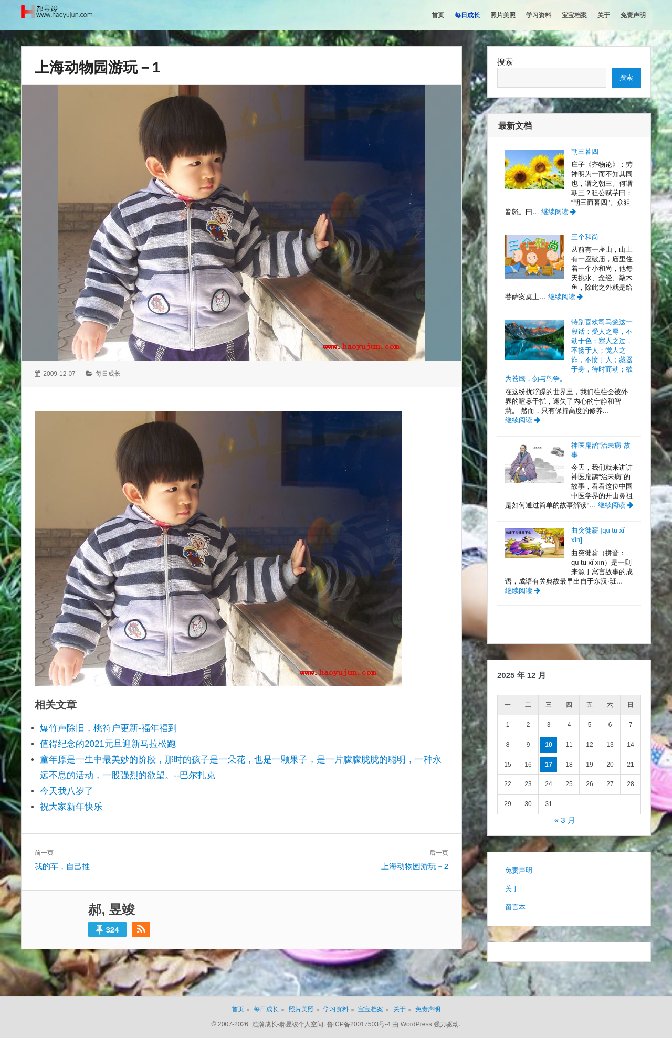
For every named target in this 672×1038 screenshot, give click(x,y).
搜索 (505, 61)
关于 (512, 889)
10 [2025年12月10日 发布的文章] (548, 744)
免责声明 (518, 870)
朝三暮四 (584, 151)
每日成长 (108, 373)
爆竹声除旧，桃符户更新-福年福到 (108, 728)
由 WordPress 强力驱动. (426, 1024)
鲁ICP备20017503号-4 (359, 1024)
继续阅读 (558, 212)
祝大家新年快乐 (71, 807)
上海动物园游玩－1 (98, 67)
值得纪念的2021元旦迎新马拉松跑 (108, 744)
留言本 (515, 907)
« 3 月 (564, 819)
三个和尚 (584, 237)
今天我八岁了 (66, 791)
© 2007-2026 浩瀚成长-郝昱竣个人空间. (269, 1024)
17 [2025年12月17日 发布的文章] (548, 764)
